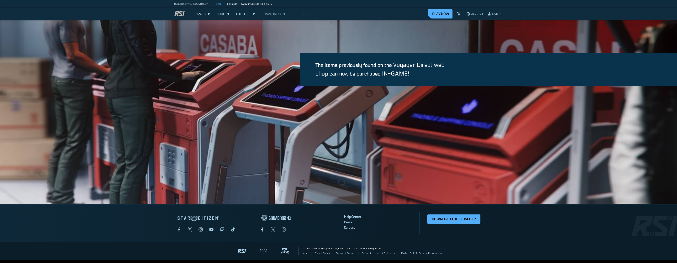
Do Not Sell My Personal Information (421, 253)
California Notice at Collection (378, 253)
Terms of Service (345, 253)
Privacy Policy (322, 253)
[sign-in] (494, 14)
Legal (305, 253)
